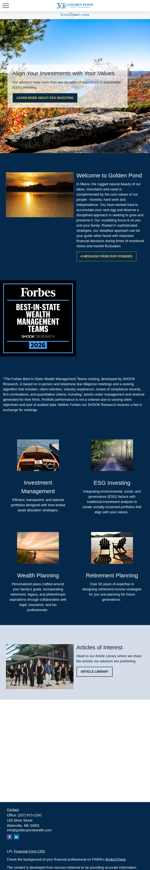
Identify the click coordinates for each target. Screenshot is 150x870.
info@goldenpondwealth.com (29, 830)
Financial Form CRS (29, 851)
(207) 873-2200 (29, 815)
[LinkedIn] (16, 836)
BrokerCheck (116, 859)
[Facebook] (9, 836)
